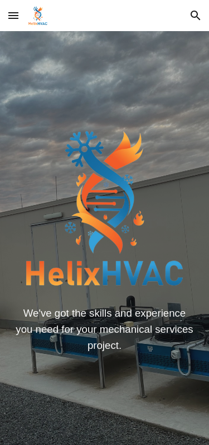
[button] (13, 15)
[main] (105, 329)
